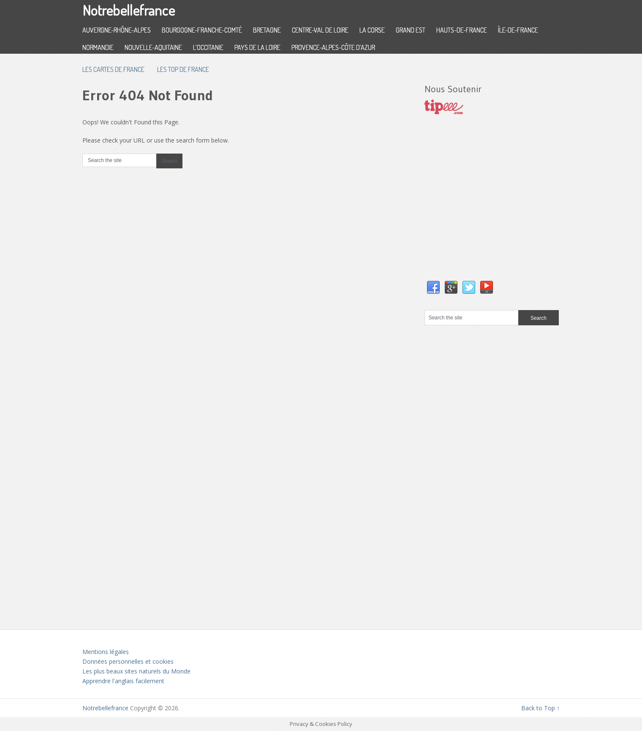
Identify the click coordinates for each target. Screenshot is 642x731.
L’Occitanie (208, 47)
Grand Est (410, 30)
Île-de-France (518, 30)
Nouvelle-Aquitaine (153, 47)
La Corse (372, 30)
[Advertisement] (487, 206)
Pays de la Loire (257, 47)
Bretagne (267, 30)
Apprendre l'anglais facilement (123, 681)
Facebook (433, 287)
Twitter (469, 287)
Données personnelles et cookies (128, 661)
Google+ (451, 287)
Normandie (98, 47)
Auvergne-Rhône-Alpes (116, 30)
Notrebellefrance (128, 10)
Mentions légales (105, 652)
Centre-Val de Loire (320, 30)
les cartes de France (113, 69)
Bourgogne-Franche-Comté (202, 30)
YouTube (486, 287)
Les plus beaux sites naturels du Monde (136, 671)
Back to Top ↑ (540, 708)
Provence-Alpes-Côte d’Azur (333, 47)
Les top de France (183, 69)
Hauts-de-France (461, 30)
